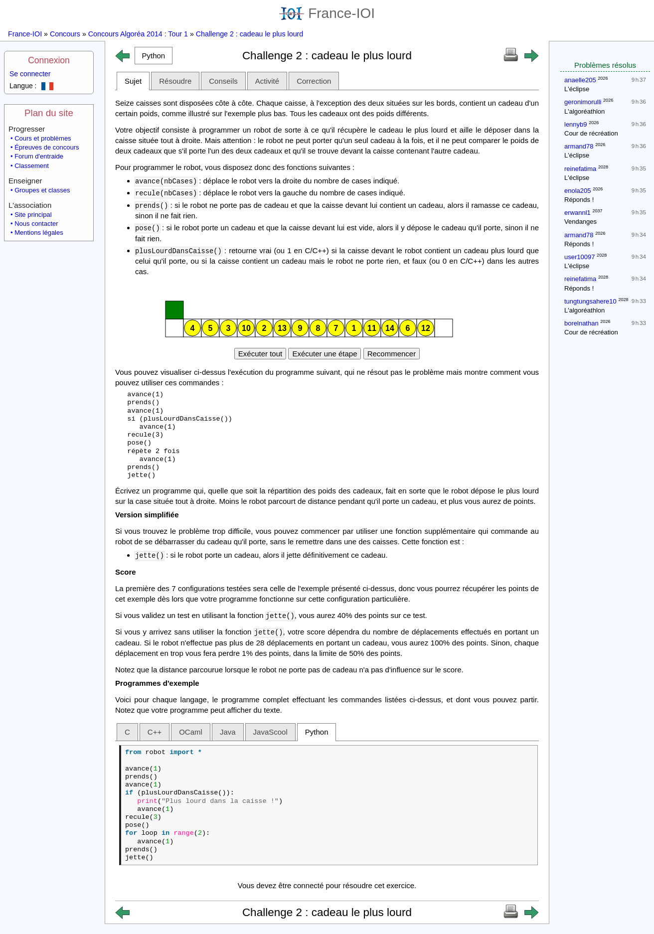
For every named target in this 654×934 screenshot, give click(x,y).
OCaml (190, 732)
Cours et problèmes (42, 138)
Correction (314, 81)
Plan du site (48, 113)
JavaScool (270, 732)
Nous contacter (36, 223)
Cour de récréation (591, 133)
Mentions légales (38, 232)
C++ (155, 732)
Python (316, 732)
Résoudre (175, 81)
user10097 (579, 257)
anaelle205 (580, 80)
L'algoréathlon (584, 111)
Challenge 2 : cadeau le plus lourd (249, 34)
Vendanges (580, 221)
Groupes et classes (42, 190)
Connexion (49, 60)
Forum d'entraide (38, 156)
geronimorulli (582, 102)
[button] (153, 55)
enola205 (577, 190)
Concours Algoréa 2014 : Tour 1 (138, 34)
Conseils (223, 81)
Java (228, 732)
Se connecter (30, 74)
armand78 (579, 146)
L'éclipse (576, 89)
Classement (31, 165)
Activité (267, 81)
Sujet (133, 81)
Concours (65, 34)
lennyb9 (575, 124)
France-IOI (327, 13)
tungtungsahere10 (590, 301)
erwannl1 (577, 212)
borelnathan (581, 323)
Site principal (32, 214)
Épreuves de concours (46, 147)
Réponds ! (579, 199)
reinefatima (580, 168)
